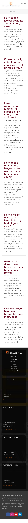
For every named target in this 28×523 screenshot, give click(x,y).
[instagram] (12, 514)
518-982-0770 (14, 359)
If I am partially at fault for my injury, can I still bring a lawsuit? (14, 63)
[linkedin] (20, 514)
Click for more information (9, 400)
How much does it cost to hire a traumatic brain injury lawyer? (14, 267)
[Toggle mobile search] (22, 3)
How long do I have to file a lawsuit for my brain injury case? (12, 220)
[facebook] (8, 514)
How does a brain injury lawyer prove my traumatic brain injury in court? (12, 169)
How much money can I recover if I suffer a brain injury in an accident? (12, 110)
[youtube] (16, 514)
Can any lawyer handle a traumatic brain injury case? (13, 312)
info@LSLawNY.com (14, 361)
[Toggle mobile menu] (25, 3)
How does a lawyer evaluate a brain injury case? (13, 22)
